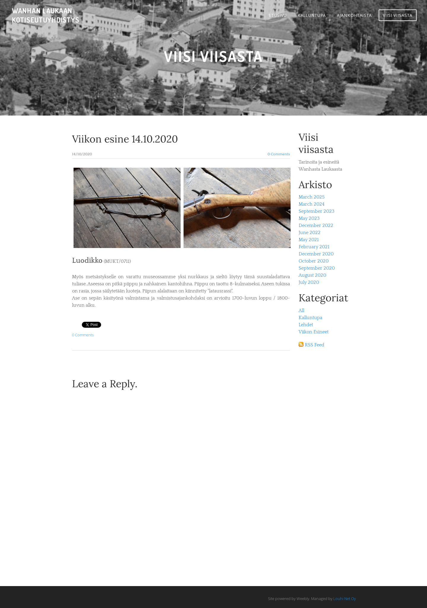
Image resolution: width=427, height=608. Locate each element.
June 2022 (310, 232)
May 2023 (309, 218)
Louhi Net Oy (344, 598)
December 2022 (316, 225)
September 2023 (316, 211)
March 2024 (311, 204)
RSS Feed (314, 345)
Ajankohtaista (354, 15)
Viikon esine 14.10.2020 (125, 138)
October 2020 (314, 261)
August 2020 (312, 275)
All (301, 310)
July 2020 (309, 282)
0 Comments (278, 154)
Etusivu (278, 15)
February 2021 (314, 246)
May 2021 (309, 239)
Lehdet (306, 324)
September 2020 (317, 268)
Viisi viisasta (397, 15)
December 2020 (316, 254)
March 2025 (312, 197)
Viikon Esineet (314, 332)
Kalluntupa (312, 15)
